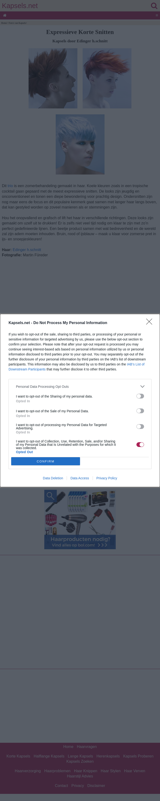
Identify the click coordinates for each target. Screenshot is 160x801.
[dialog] (80, 400)
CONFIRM (46, 461)
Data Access (79, 478)
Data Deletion (53, 478)
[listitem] (80, 386)
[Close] (150, 323)
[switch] (140, 396)
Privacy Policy (106, 478)
